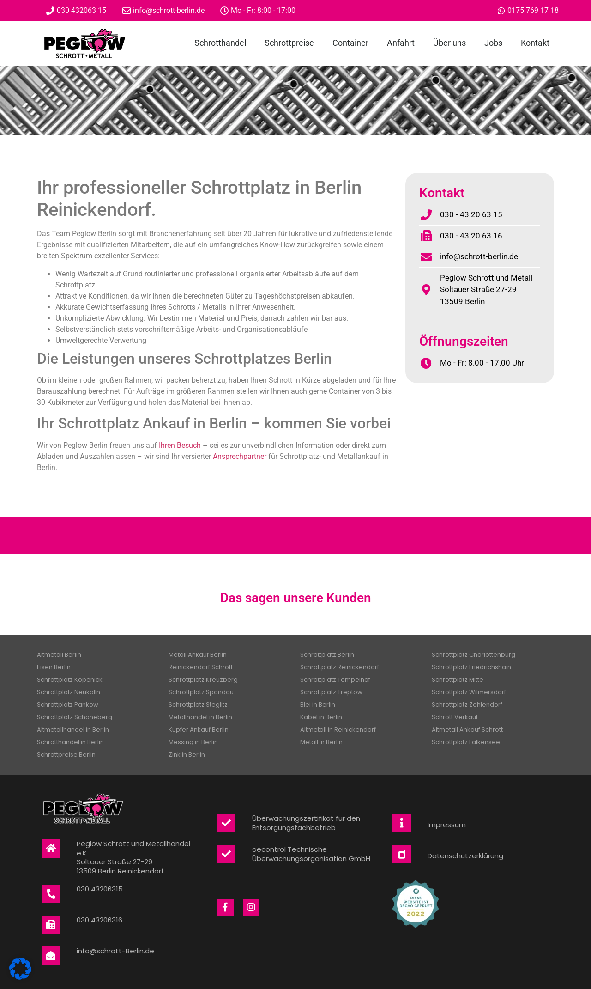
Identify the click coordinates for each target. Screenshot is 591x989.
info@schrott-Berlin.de (115, 951)
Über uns (449, 43)
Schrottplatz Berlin (327, 654)
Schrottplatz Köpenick (70, 679)
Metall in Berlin (321, 742)
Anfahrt (401, 43)
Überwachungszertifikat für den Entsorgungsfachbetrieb (306, 822)
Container (350, 43)
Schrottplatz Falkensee (466, 742)
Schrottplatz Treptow (331, 692)
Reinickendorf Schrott (201, 667)
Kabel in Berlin (321, 717)
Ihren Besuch (180, 445)
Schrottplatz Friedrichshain (471, 667)
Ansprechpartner (239, 456)
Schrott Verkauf (455, 717)
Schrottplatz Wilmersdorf (469, 692)
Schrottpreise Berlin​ (66, 754)
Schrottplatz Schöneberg (74, 717)
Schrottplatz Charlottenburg (473, 654)
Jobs (493, 43)
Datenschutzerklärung (465, 856)
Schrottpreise (289, 43)
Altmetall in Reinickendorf (338, 729)
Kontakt (535, 43)
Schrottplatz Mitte (457, 679)
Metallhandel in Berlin (200, 717)
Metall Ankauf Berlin (198, 654)
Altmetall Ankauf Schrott (467, 729)
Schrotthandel (220, 43)
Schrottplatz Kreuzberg (203, 679)
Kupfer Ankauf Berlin (199, 729)
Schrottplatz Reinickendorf (339, 667)
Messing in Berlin (193, 742)
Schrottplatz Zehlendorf (467, 704)
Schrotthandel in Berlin (70, 742)
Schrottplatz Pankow (67, 704)
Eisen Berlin (54, 667)
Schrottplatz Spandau (201, 692)
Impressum (447, 825)
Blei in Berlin (317, 704)
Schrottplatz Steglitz (198, 704)
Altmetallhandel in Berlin (73, 729)
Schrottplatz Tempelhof (335, 679)
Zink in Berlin (187, 754)
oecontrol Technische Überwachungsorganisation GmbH (311, 853)
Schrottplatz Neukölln (68, 692)
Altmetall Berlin (59, 654)
